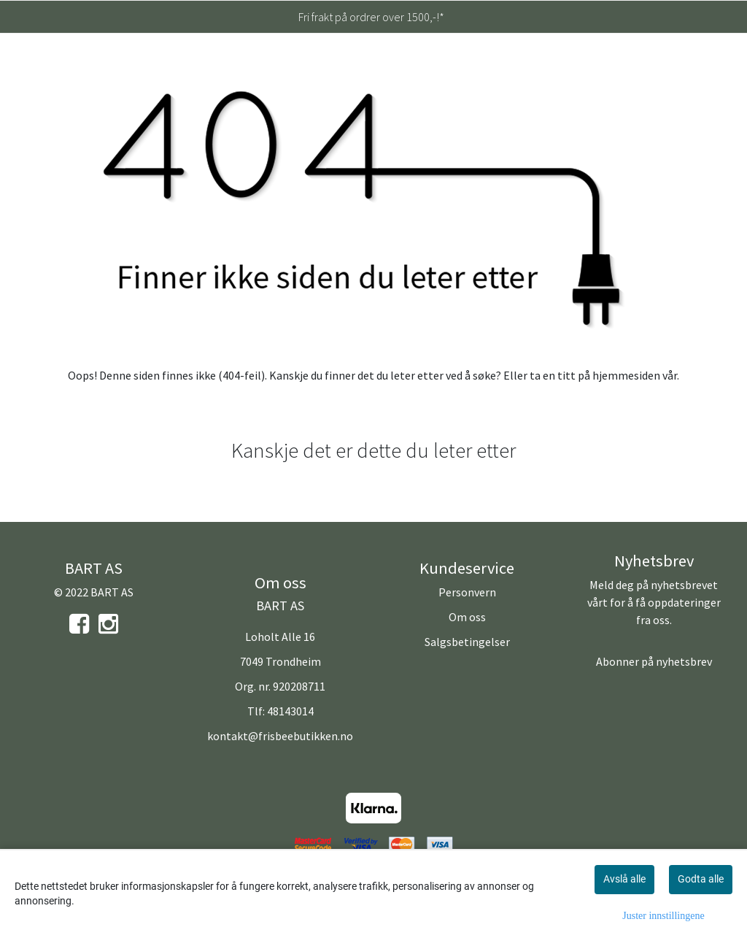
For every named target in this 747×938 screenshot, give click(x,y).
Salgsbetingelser (467, 641)
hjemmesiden (626, 375)
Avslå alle (624, 879)
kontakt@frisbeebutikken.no (280, 736)
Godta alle (701, 879)
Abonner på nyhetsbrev (654, 661)
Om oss (467, 617)
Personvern (467, 592)
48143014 (290, 711)
